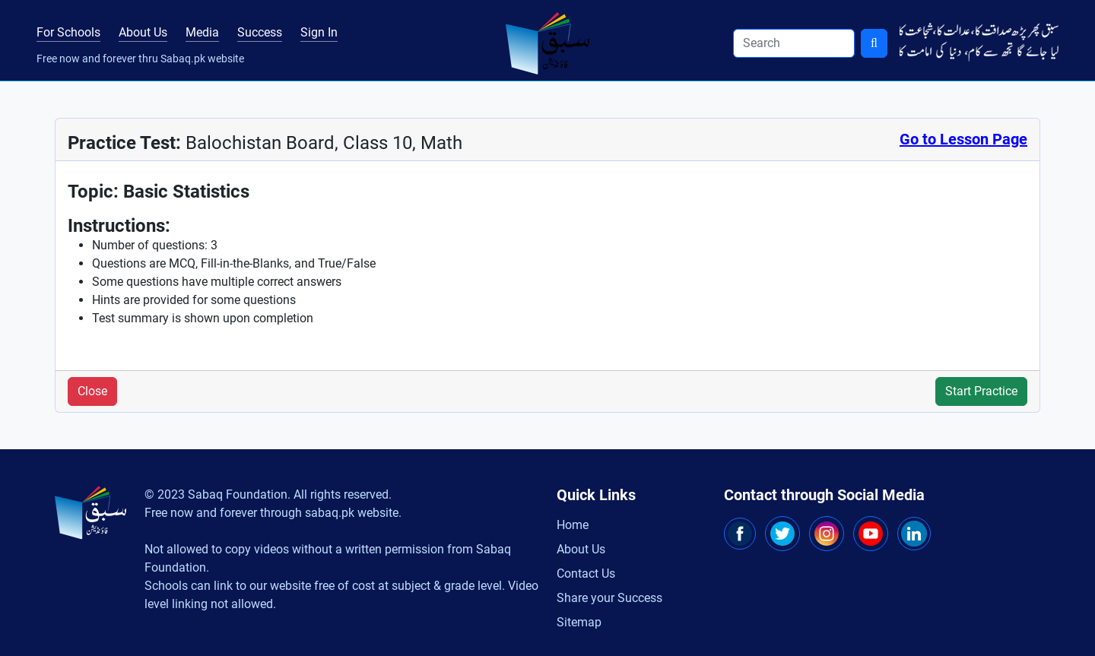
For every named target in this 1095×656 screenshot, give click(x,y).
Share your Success (609, 598)
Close (92, 391)
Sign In (319, 32)
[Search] (794, 43)
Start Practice (981, 391)
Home (573, 525)
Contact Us (586, 573)
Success (259, 32)
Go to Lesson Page (963, 139)
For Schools (68, 32)
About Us (143, 32)
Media (202, 32)
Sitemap (579, 622)
